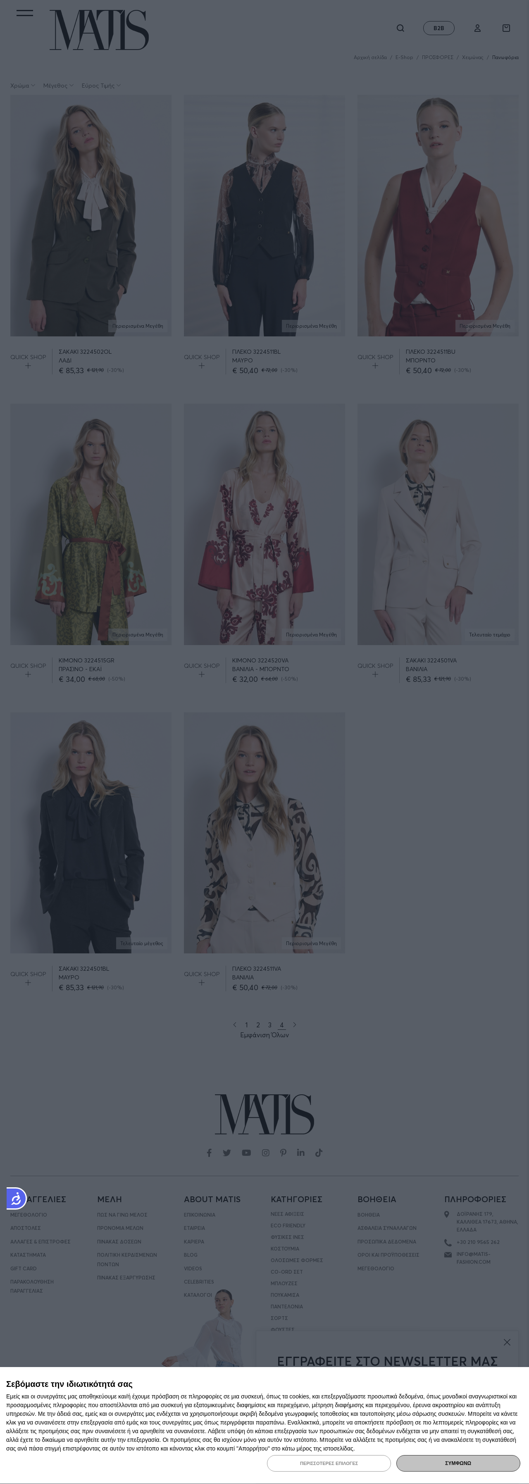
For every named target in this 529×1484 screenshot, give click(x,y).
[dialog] (264, 1425)
